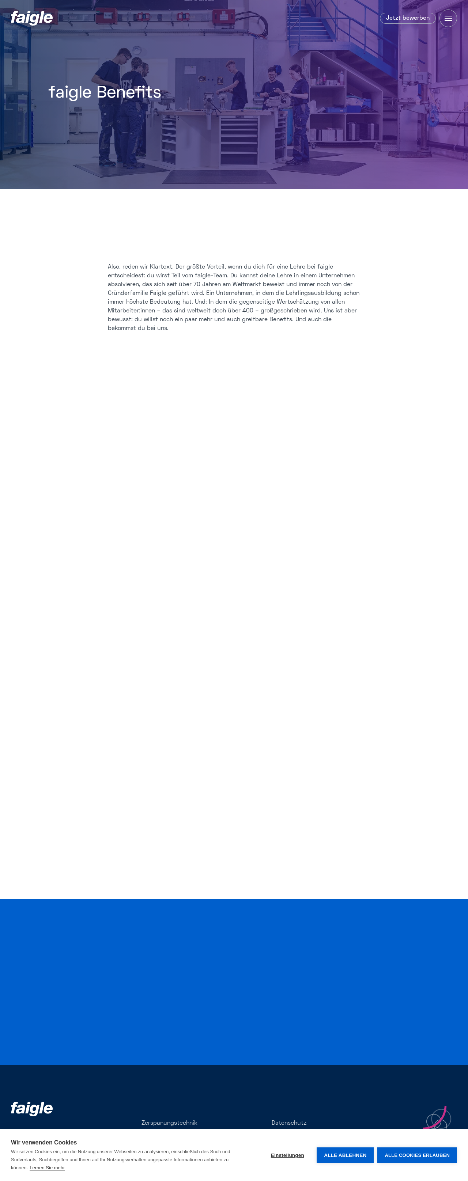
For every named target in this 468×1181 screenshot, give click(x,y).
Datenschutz (289, 1123)
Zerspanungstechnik (169, 1123)
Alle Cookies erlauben (417, 1155)
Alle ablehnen (345, 1155)
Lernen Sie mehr (47, 1167)
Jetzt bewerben (408, 18)
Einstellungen (287, 1155)
